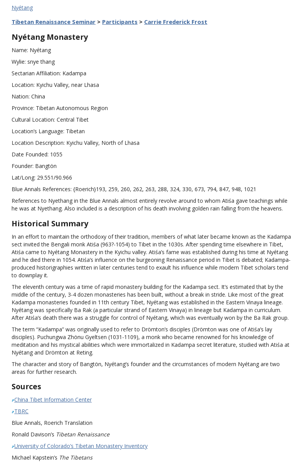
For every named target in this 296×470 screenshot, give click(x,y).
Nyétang (22, 7)
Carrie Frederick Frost (175, 21)
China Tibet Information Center (53, 399)
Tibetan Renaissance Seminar (54, 21)
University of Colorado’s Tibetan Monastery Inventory (81, 446)
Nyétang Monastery (50, 37)
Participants (120, 21)
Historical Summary (50, 223)
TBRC (21, 411)
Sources (26, 386)
